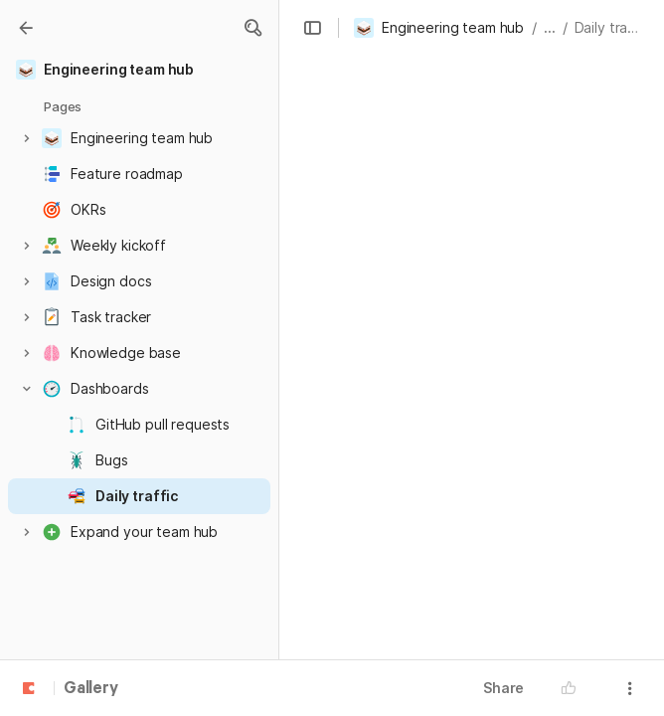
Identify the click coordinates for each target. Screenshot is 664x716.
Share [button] (503, 687)
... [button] (550, 27)
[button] (252, 28)
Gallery (91, 689)
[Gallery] (26, 28)
